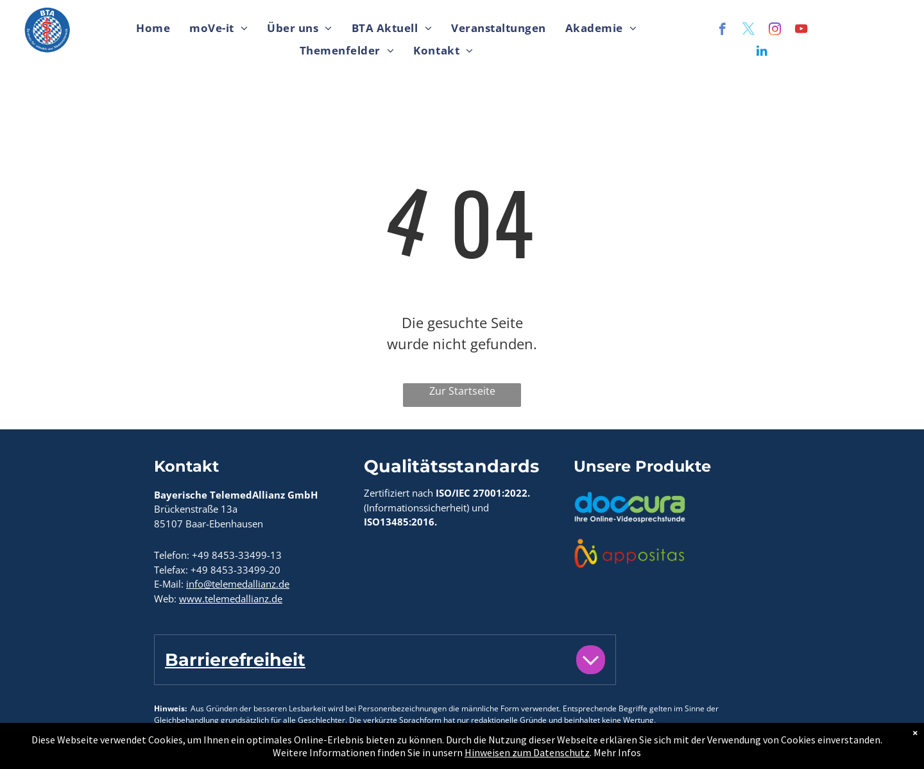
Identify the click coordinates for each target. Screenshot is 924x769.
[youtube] (801, 31)
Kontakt (173, 752)
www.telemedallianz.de (230, 598)
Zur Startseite (462, 391)
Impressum (232, 752)
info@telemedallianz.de (237, 583)
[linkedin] (762, 52)
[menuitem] (153, 28)
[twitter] (748, 31)
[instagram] (775, 31)
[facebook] (722, 31)
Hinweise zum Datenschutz (338, 752)
